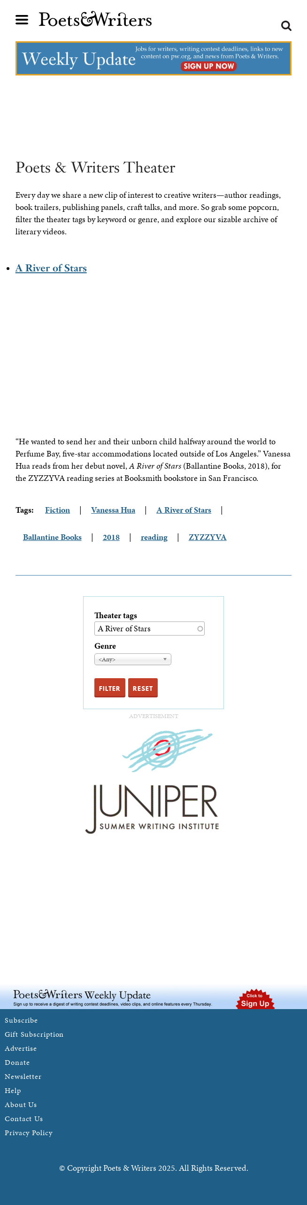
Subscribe (21, 1020)
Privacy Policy (29, 1132)
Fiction (57, 510)
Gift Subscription (34, 1034)
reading (154, 537)
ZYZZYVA (208, 537)
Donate (17, 1062)
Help (13, 1090)
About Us (21, 1104)
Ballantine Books (52, 537)
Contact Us (24, 1118)
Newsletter (23, 1076)
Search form (286, 26)
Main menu (22, 19)
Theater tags (115, 615)
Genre (105, 645)
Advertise (21, 1048)
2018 (111, 537)
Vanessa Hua (113, 510)
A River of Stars (51, 268)
